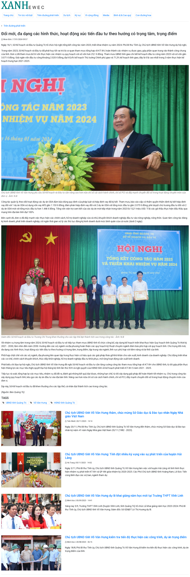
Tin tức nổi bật (25, 15)
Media (106, 15)
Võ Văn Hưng (40, 402)
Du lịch (67, 15)
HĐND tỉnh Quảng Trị (64, 402)
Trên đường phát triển (48, 15)
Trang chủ (8, 15)
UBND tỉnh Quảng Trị (16, 402)
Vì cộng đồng (91, 15)
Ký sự (78, 15)
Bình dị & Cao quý (122, 15)
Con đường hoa (143, 15)
